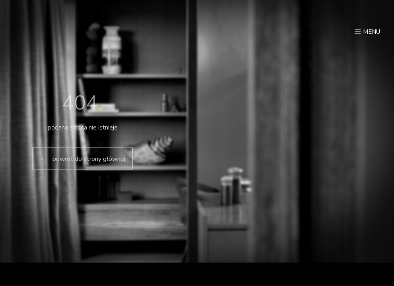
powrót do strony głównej (82, 158)
